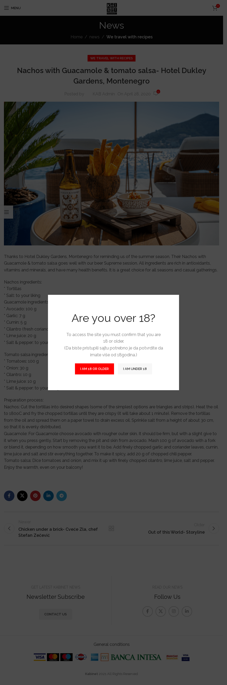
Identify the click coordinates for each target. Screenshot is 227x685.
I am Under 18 (135, 369)
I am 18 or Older (94, 369)
